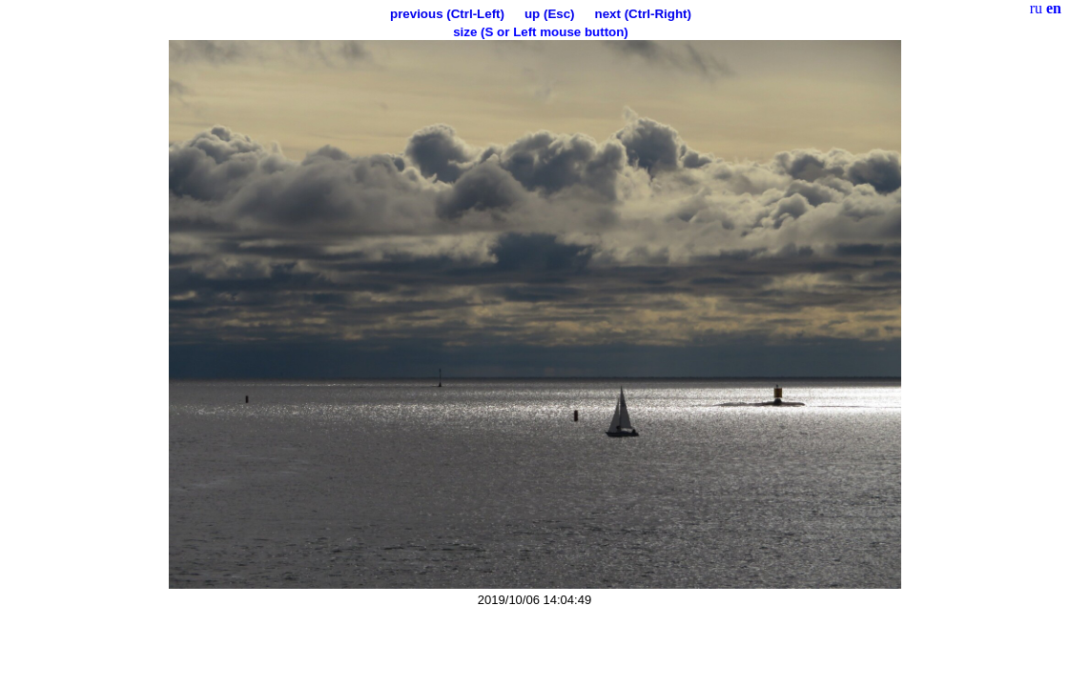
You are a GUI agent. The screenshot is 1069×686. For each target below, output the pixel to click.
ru (1036, 8)
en (1053, 8)
